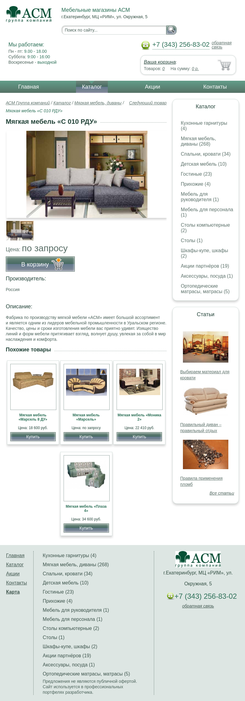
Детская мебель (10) (204, 164)
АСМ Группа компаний (28, 102)
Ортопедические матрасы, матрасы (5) (205, 288)
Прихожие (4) (195, 184)
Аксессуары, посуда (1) (207, 276)
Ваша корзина (160, 62)
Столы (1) (192, 240)
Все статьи (222, 493)
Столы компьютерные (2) (71, 628)
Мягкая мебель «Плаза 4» (86, 508)
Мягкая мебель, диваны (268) (198, 141)
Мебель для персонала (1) (72, 619)
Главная (28, 87)
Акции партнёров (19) (205, 266)
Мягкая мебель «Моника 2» (139, 417)
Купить (32, 436)
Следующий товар (148, 102)
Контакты (215, 87)
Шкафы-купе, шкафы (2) (70, 646)
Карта (13, 591)
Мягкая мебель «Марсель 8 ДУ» (32, 417)
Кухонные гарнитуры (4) (69, 555)
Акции (152, 87)
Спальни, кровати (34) (205, 154)
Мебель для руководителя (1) (200, 196)
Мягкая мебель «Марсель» (86, 417)
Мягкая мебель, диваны (98, 102)
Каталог (92, 87)
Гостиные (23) (196, 174)
